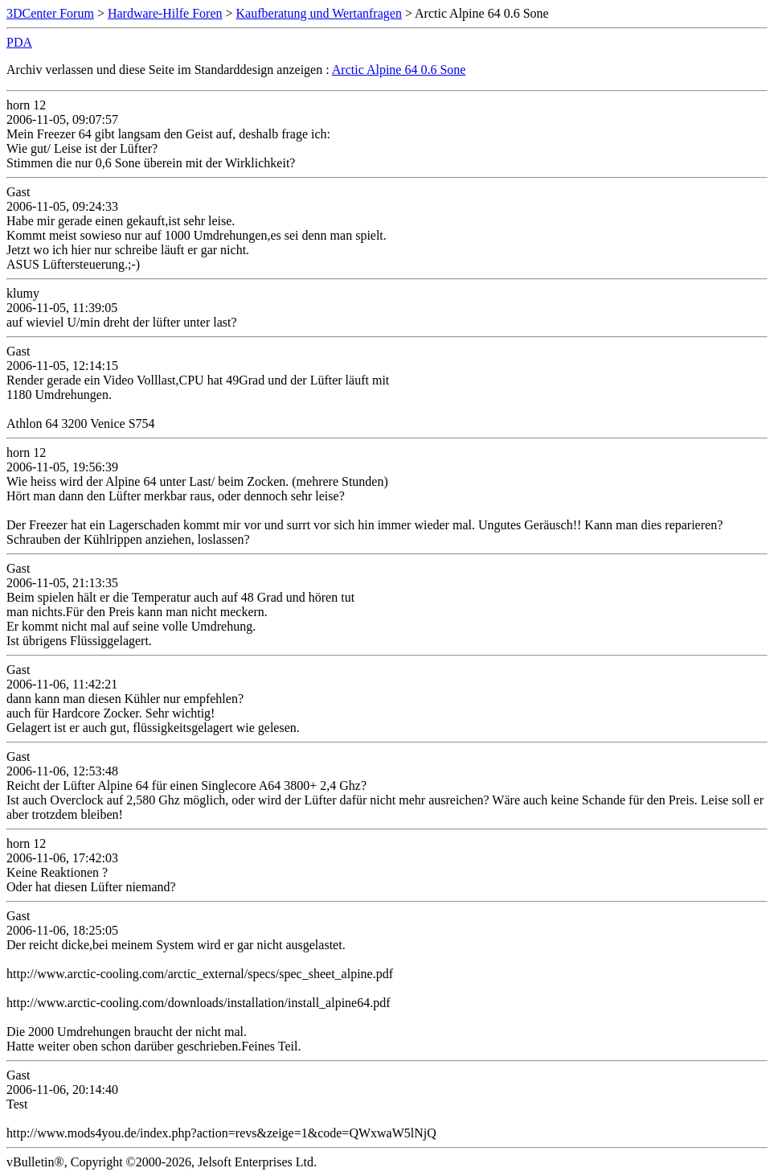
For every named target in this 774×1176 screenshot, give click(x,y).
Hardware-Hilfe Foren (165, 13)
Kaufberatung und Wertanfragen (319, 13)
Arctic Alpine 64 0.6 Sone (399, 69)
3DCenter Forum (50, 13)
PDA (19, 42)
